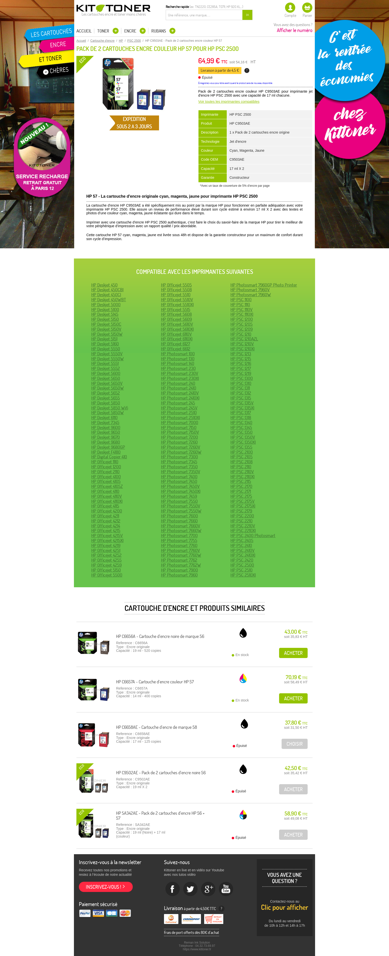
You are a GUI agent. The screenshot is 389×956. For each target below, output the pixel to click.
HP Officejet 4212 (105, 521)
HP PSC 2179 (241, 511)
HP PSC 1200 (241, 319)
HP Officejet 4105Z (107, 486)
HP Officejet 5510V (177, 299)
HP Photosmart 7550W (181, 511)
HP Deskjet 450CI (106, 294)
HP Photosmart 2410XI (180, 398)
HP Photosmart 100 (178, 354)
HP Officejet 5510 (176, 294)
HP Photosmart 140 (177, 363)
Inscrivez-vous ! (103, 887)
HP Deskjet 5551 (105, 363)
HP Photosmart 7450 (179, 481)
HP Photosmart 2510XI (180, 417)
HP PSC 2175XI (242, 506)
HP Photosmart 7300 (179, 457)
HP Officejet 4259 (106, 565)
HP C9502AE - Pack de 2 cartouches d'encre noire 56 (161, 772)
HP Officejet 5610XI (177, 329)
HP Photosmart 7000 (179, 422)
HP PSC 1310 (240, 383)
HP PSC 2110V (242, 472)
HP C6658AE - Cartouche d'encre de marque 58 (156, 727)
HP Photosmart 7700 (179, 535)
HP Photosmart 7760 (179, 545)
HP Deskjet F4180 (106, 452)
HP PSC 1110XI (241, 314)
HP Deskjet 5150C (106, 324)
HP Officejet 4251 (105, 550)
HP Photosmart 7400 (179, 476)
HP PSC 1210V (242, 344)
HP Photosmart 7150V (180, 432)
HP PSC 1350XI (243, 442)
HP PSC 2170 (241, 486)
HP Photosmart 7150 (178, 427)
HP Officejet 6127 (175, 344)
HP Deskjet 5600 (105, 373)
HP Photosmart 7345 (179, 462)
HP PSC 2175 (241, 496)
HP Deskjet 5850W (107, 412)
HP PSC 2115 (240, 481)
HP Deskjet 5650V (107, 383)
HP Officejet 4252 (106, 555)
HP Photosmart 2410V (180, 393)
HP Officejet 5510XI (177, 304)
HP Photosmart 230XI (180, 378)
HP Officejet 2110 (105, 472)
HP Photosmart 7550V (180, 506)
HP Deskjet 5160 (105, 344)
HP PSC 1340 (241, 422)
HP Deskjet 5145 (104, 314)
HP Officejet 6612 (175, 349)
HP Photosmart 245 (178, 403)
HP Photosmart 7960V (250, 290)
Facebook (172, 889)
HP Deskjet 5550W (107, 359)
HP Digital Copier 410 (109, 457)
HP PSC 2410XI (242, 555)
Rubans (159, 31)
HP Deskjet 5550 (105, 349)
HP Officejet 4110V (106, 496)
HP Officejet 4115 (105, 506)
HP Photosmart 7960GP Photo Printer (263, 285)
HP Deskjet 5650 (105, 378)
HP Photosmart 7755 (179, 540)
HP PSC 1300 (241, 378)
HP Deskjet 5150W (107, 334)
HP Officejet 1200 (106, 467)
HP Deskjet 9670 (105, 437)
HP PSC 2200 (242, 516)
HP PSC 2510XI (243, 575)
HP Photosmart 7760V (180, 550)
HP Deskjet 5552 (105, 368)
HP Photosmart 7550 (179, 501)
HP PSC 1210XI (242, 349)
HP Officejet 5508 (176, 290)
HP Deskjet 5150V (106, 329)
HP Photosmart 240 (178, 383)
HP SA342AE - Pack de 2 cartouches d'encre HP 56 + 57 (160, 815)
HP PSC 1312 (240, 393)
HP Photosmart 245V (179, 408)
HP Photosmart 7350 (179, 467)
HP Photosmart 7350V (180, 472)
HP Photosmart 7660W (181, 530)
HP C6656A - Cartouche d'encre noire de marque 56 (160, 636)
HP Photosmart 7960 (179, 575)
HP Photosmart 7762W (181, 565)
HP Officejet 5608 (176, 314)
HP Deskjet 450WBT (108, 299)
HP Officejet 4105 (106, 481)
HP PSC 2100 (241, 452)
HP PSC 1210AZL (244, 339)
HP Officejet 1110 (104, 462)
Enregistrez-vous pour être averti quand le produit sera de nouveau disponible (235, 83)
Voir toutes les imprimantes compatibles (228, 102)
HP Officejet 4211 (105, 516)
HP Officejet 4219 (105, 545)
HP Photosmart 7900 (179, 570)
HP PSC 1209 (241, 329)
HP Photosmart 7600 (179, 516)
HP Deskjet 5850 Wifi (109, 408)
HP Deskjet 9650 (105, 432)
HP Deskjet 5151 (104, 339)
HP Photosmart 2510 (179, 412)
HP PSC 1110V (241, 309)
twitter (190, 889)
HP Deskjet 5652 (105, 393)
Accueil (84, 31)
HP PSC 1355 (241, 447)
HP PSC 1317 (240, 412)
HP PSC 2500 (242, 565)
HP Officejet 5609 (176, 319)
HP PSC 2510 (241, 570)
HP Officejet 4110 (105, 491)
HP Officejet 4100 (106, 476)
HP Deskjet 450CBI (107, 290)
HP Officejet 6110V (176, 334)
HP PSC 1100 (241, 299)
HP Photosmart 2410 (178, 388)
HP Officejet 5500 (106, 575)
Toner (103, 31)
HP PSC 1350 (241, 432)
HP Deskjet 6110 (104, 417)
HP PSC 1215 (240, 359)
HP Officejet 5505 (176, 285)
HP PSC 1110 (240, 304)
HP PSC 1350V (242, 437)
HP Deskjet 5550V (107, 354)
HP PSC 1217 (240, 368)
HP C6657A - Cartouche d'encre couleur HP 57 (155, 682)
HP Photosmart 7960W (250, 294)
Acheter (293, 653)
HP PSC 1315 (240, 398)
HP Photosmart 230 (178, 368)
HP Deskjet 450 (104, 285)
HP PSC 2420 (241, 560)
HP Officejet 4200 (106, 511)
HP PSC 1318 (240, 417)
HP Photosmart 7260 (179, 442)
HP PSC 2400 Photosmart (252, 535)
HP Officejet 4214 (105, 526)
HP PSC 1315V (242, 403)
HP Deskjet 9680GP (108, 447)
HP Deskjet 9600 (105, 427)
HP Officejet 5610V (177, 324)
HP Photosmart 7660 (179, 521)
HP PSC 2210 (241, 521)
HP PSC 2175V (242, 501)
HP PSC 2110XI (242, 476)
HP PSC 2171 (240, 491)
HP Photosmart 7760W (181, 555)
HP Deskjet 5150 (105, 319)
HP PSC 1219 (240, 373)
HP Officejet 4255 (106, 560)
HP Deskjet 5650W (107, 388)
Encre (130, 31)
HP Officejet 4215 (105, 530)
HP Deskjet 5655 (105, 398)
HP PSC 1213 (240, 354)
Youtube (226, 889)
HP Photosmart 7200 (179, 437)
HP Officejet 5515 (175, 309)
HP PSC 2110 (240, 467)
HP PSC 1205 (241, 324)
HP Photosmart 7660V (180, 526)
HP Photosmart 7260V (180, 447)
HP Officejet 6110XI (177, 339)
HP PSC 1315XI (242, 408)
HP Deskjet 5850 (105, 403)
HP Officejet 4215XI (107, 540)
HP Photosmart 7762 (179, 560)
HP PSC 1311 (240, 388)
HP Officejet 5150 (106, 570)
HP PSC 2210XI (243, 530)
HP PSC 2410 (241, 545)
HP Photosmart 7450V (180, 486)
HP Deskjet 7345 (105, 422)
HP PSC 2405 (241, 540)
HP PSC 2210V (242, 526)
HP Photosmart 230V (179, 373)
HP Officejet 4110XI (107, 501)
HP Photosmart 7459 (179, 496)
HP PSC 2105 (241, 457)
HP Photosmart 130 (177, 359)
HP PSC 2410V (242, 550)
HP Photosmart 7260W (181, 452)
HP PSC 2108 (241, 462)
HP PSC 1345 (241, 427)
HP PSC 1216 (240, 363)
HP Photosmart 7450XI (180, 491)
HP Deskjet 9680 (105, 442)
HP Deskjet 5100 (105, 309)
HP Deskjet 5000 (106, 304)
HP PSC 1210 (240, 334)
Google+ (208, 889)
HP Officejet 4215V (107, 535)
